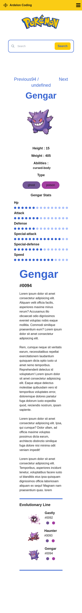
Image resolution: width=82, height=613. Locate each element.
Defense (20, 223)
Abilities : (40, 163)
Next (63, 79)
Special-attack (25, 234)
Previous (22, 79)
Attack (19, 213)
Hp (16, 202)
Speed (19, 255)
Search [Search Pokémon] (62, 46)
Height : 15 (41, 148)
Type (41, 175)
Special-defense (26, 244)
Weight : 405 (41, 156)
